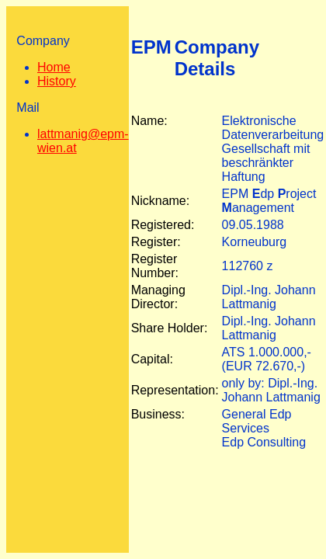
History (56, 81)
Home (54, 67)
